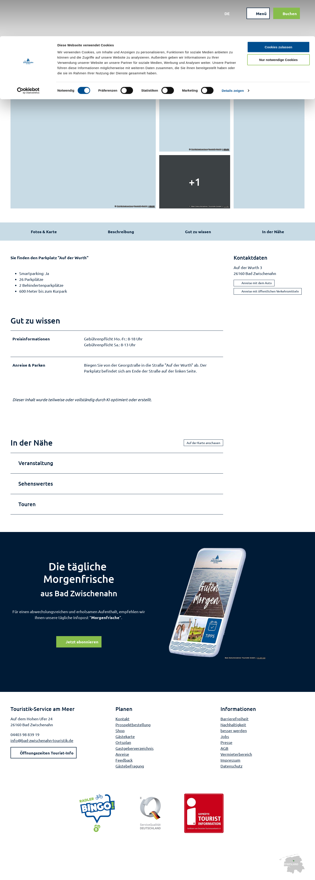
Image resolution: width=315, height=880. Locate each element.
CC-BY (152, 206)
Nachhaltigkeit (233, 726)
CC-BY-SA (261, 660)
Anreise (122, 756)
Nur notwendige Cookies (278, 24)
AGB (224, 750)
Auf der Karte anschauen (203, 444)
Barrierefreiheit (234, 720)
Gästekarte (125, 738)
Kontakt (123, 720)
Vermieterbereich (236, 756)
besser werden (233, 732)
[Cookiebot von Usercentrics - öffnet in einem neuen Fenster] (28, 54)
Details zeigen (233, 54)
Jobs (224, 738)
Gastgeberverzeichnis (135, 750)
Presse (226, 744)
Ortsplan (123, 744)
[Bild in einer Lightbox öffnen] (217, 605)
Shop (120, 732)
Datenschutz (231, 767)
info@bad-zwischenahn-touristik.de (41, 742)
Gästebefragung (130, 767)
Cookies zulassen (278, 11)
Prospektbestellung (133, 726)
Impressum (230, 761)
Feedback (124, 761)
